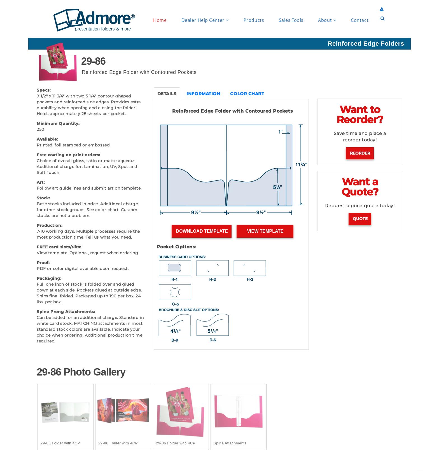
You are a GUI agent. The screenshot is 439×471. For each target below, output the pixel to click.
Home (160, 20)
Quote (360, 218)
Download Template (202, 231)
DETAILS (167, 93)
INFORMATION (203, 93)
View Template (265, 231)
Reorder (360, 153)
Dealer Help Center (205, 20)
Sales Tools (291, 20)
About (327, 20)
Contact (359, 20)
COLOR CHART (247, 93)
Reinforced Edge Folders (366, 43)
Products (254, 20)
